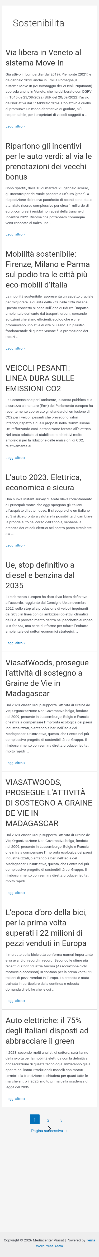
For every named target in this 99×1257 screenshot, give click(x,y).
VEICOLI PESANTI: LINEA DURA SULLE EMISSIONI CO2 (40, 378)
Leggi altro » (15, 126)
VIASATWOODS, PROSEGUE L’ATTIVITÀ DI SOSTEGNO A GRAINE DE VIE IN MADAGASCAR (49, 803)
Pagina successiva (49, 1130)
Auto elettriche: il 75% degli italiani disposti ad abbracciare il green (47, 1031)
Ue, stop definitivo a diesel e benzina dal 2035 (40, 575)
